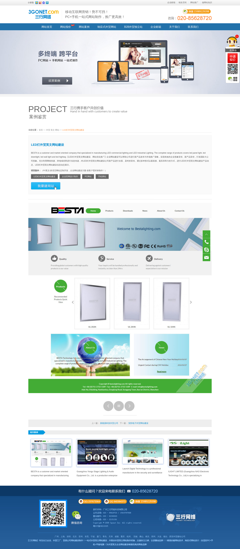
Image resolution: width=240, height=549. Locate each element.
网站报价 (65, 26)
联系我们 (193, 26)
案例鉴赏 (37, 116)
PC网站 (88, 176)
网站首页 (47, 26)
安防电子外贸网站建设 (138, 423)
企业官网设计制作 (70, 176)
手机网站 (102, 176)
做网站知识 (207, 2)
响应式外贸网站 (107, 26)
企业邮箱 (171, 2)
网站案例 (84, 26)
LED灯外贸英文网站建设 (44, 176)
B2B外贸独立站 (133, 26)
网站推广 (194, 2)
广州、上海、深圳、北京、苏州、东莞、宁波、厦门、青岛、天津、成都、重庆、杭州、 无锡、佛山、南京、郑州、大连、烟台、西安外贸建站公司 (120, 536)
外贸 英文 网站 (52, 130)
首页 (41, 130)
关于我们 (174, 26)
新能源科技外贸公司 (109, 423)
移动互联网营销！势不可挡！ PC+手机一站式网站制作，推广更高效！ (95, 14)
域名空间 (182, 2)
